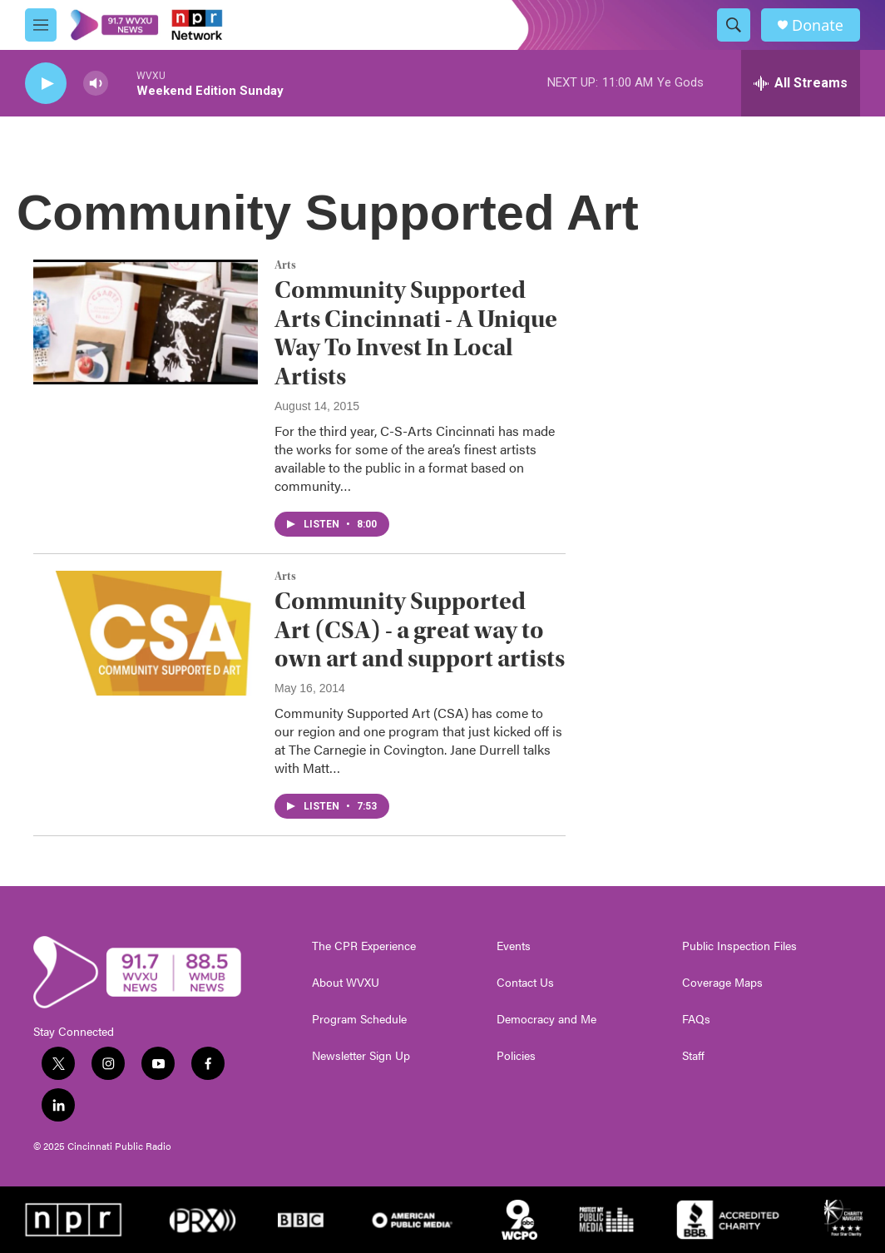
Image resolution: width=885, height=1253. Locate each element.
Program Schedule (359, 1019)
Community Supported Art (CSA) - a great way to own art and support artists (419, 630)
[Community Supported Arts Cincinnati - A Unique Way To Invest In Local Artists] (145, 322)
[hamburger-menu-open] (41, 25)
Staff (693, 1055)
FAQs (696, 1019)
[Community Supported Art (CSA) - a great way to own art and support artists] (145, 633)
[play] (45, 83)
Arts (285, 265)
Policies (516, 1055)
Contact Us (525, 982)
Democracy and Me (546, 1019)
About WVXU (345, 982)
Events (514, 946)
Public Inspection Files (739, 946)
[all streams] (800, 83)
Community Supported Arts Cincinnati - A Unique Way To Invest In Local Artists (415, 333)
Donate (817, 25)
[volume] (96, 83)
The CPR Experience (364, 946)
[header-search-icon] (733, 25)
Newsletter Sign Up (361, 1055)
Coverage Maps (722, 982)
